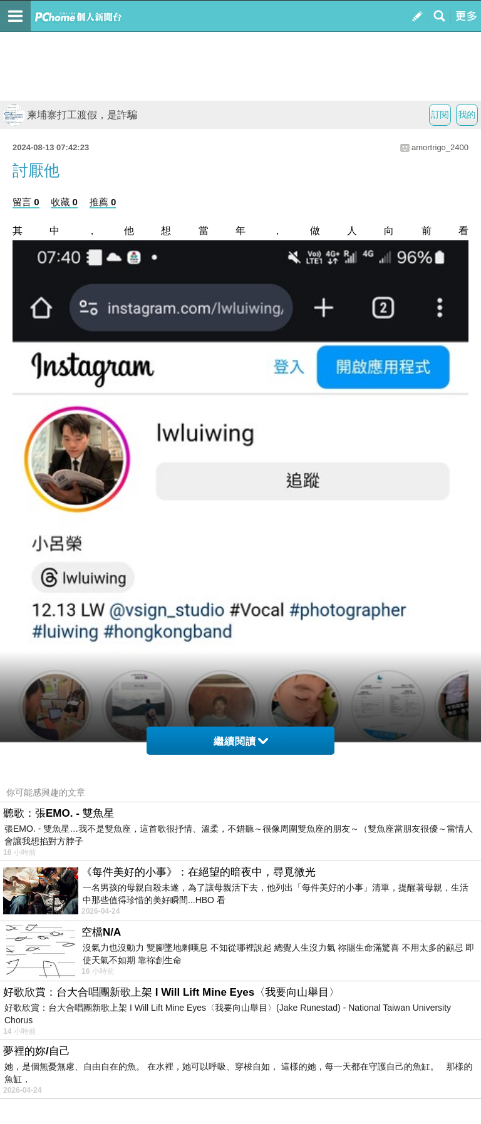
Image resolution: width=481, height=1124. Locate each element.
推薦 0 (103, 202)
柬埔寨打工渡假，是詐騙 (70, 115)
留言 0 (26, 202)
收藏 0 (64, 202)
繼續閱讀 (241, 741)
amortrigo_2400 (439, 147)
